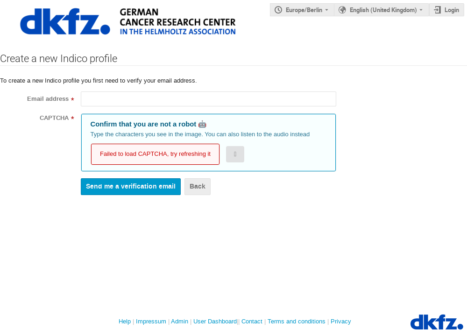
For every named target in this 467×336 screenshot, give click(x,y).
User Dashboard (215, 321)
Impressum (151, 321)
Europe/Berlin (304, 10)
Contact (251, 321)
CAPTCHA (54, 118)
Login (452, 10)
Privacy (341, 321)
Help (125, 321)
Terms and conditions (296, 321)
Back (197, 186)
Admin (179, 321)
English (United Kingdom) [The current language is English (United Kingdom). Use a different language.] (383, 10)
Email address (48, 99)
